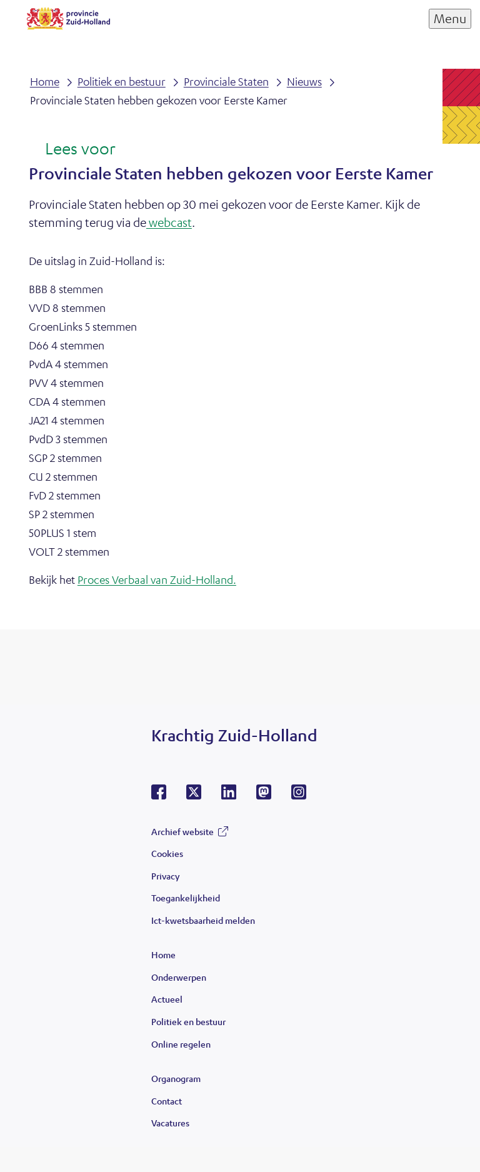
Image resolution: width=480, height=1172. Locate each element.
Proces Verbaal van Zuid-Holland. (157, 579)
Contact (166, 1100)
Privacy (165, 875)
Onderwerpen (178, 977)
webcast (169, 222)
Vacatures (170, 1122)
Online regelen (181, 1043)
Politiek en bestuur (188, 1021)
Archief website (182, 831)
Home (163, 954)
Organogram (176, 1078)
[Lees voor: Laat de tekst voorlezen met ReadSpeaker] (72, 149)
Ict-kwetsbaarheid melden (203, 920)
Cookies (167, 853)
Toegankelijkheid (185, 897)
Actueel (166, 998)
